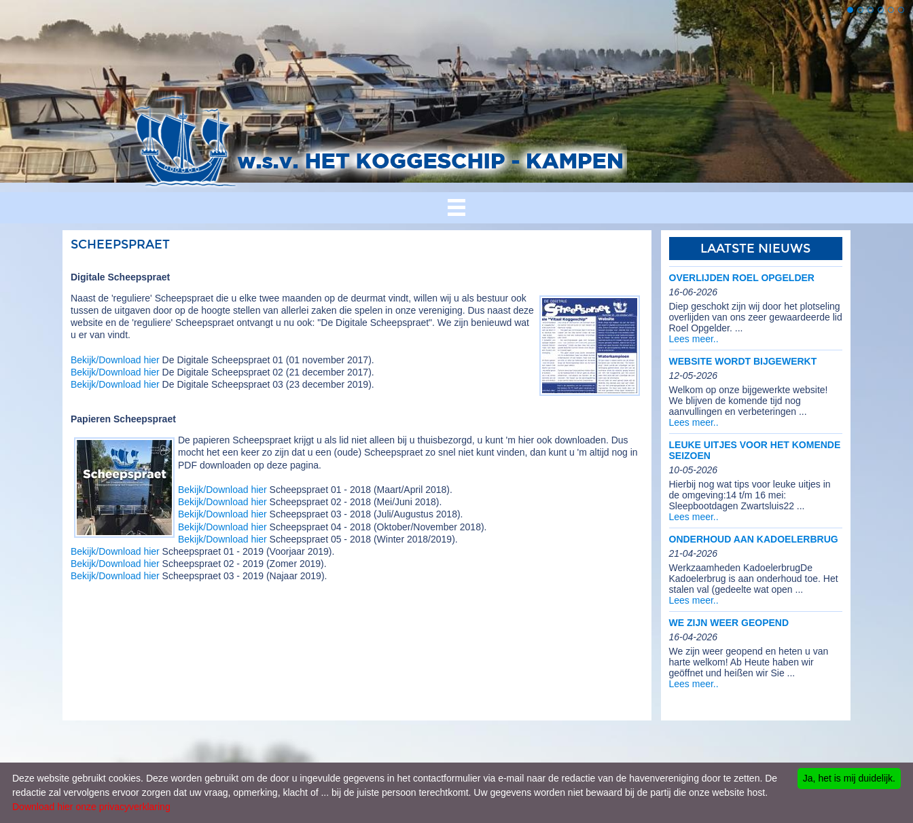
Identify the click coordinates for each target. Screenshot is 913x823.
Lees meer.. (694, 338)
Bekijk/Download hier (115, 359)
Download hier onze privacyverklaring (91, 806)
